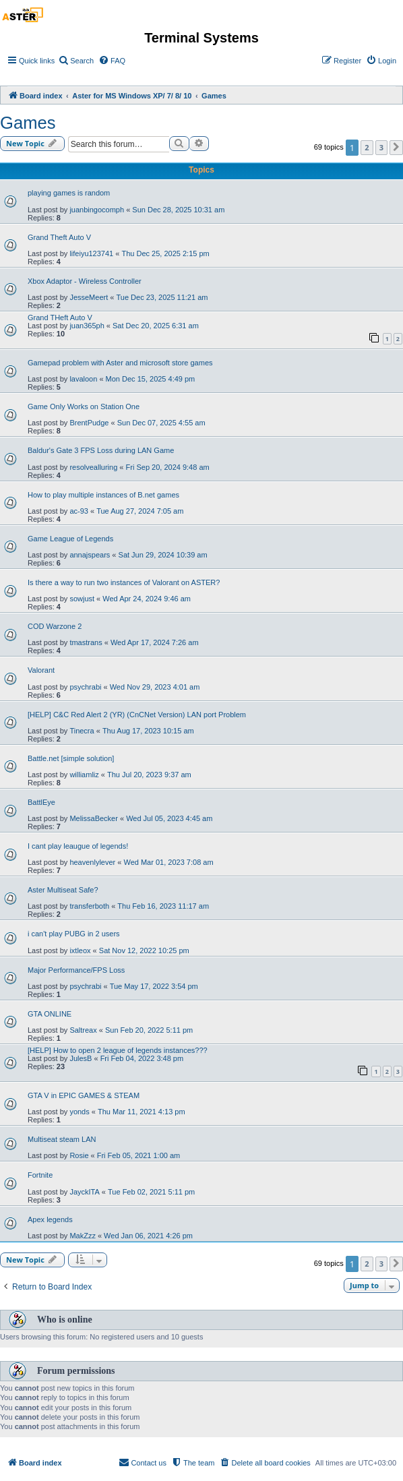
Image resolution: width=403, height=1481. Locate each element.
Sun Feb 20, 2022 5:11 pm (149, 1030)
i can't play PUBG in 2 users (74, 934)
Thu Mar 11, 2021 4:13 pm (141, 1112)
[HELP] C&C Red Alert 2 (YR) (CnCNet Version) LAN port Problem (137, 715)
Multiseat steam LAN (62, 1139)
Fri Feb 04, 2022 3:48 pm (142, 1058)
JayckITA (84, 1192)
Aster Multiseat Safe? (63, 890)
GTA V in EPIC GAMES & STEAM (84, 1095)
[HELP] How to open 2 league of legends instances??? (118, 1050)
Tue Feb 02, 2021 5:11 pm (151, 1192)
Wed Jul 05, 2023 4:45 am (169, 818)
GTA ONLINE (49, 1014)
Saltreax (82, 1030)
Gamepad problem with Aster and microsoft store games (120, 363)
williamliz (83, 774)
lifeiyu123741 (91, 253)
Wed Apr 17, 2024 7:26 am (155, 642)
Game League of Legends (70, 539)
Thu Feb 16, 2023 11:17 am (163, 906)
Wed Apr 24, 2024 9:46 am (146, 599)
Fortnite (40, 1175)
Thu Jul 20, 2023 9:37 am (149, 774)
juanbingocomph (96, 210)
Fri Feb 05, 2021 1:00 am (139, 1155)
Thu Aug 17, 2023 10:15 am (148, 731)
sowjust (81, 599)
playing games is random (69, 193)
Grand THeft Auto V (60, 317)
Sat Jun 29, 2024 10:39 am (163, 555)
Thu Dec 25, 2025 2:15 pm (165, 253)
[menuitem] (76, 61)
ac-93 (78, 511)
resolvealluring (93, 467)
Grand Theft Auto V (59, 237)
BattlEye (41, 802)
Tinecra (81, 731)
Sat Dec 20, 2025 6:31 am (156, 326)
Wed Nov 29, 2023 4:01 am (155, 687)
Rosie (78, 1155)
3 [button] (381, 147)
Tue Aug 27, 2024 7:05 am (139, 511)
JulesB (80, 1058)
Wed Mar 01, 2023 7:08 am (168, 862)
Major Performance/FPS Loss (76, 970)
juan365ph (86, 326)
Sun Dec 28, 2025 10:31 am (178, 210)
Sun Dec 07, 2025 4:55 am (161, 423)
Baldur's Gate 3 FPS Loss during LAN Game (101, 450)
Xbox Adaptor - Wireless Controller (85, 281)
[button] (396, 147)
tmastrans (85, 642)
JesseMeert (88, 297)
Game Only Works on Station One (84, 406)
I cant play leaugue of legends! (78, 846)
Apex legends (50, 1219)
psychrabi (85, 687)
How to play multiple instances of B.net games (103, 495)
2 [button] (367, 147)
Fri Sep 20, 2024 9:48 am (168, 467)
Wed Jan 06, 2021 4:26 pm (148, 1236)
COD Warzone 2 (55, 626)
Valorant (41, 670)
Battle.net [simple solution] (71, 758)
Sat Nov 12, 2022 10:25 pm (144, 950)
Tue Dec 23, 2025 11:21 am (162, 297)
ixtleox (79, 950)
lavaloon (83, 379)
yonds (79, 1112)
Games (28, 122)
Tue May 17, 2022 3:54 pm (154, 986)
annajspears (89, 555)
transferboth (89, 906)
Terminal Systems (201, 37)
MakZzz (82, 1236)
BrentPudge (88, 423)
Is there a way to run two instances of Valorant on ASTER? (124, 582)
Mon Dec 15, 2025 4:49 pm (150, 379)
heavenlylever (92, 862)
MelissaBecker (93, 818)
